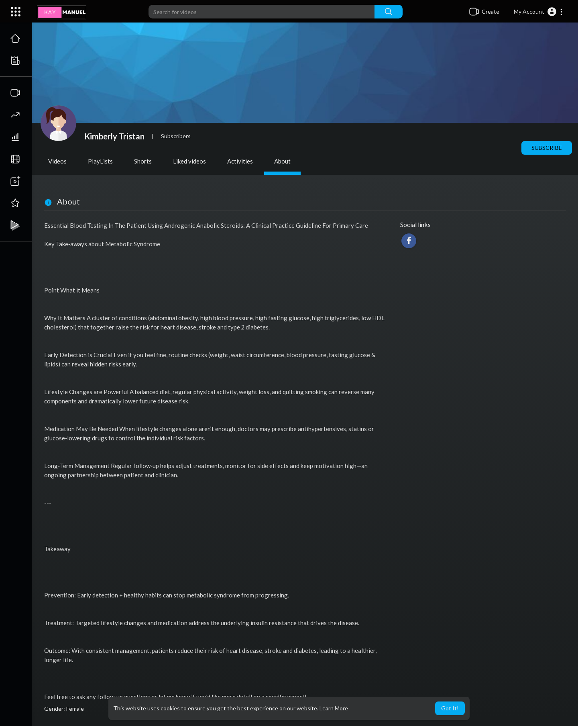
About (282, 161)
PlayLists (100, 161)
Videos (57, 161)
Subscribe (546, 147)
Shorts (143, 161)
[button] (538, 11)
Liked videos (189, 161)
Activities (240, 161)
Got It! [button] (450, 708)
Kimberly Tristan (114, 136)
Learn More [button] (334, 708)
